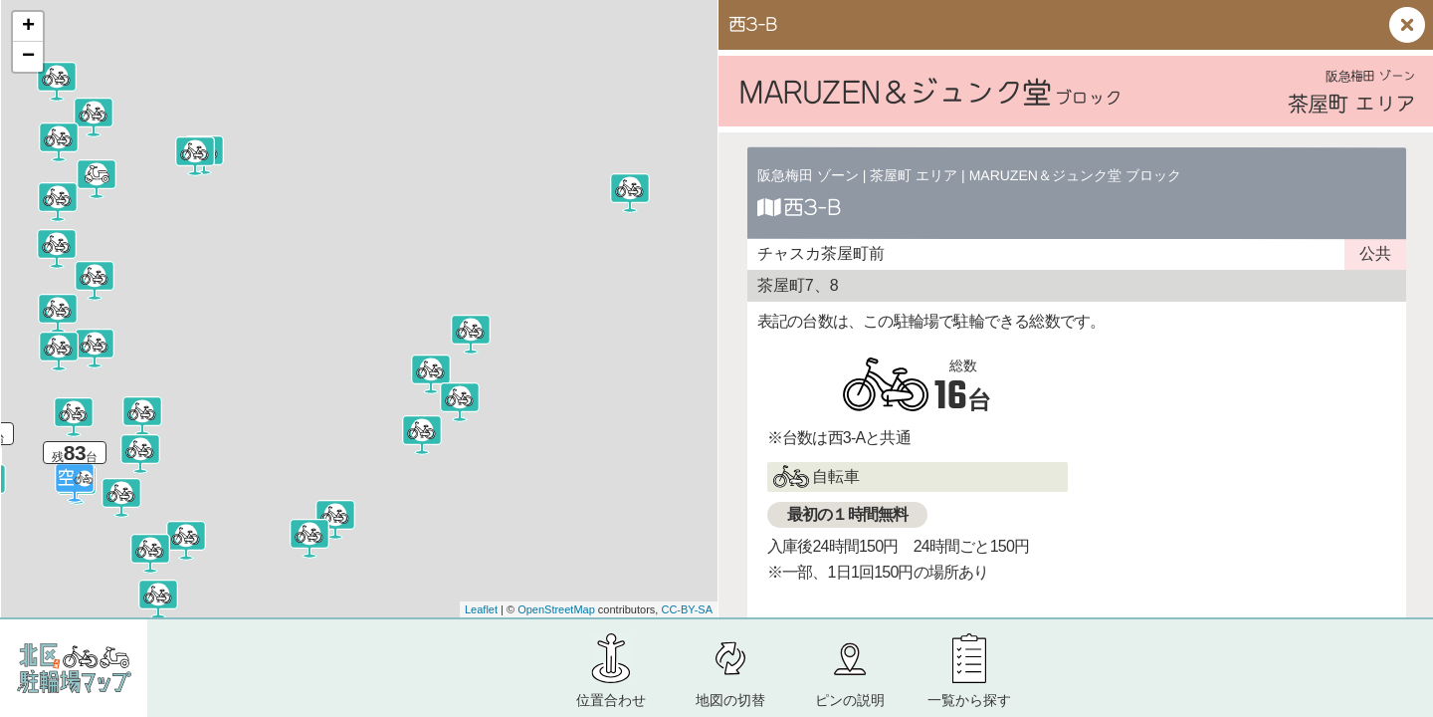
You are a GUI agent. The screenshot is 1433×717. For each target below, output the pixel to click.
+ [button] (28, 27)
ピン (850, 700)
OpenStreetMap (556, 609)
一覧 (969, 700)
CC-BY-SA (687, 609)
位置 (611, 700)
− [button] (28, 57)
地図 (730, 700)
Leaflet (481, 609)
